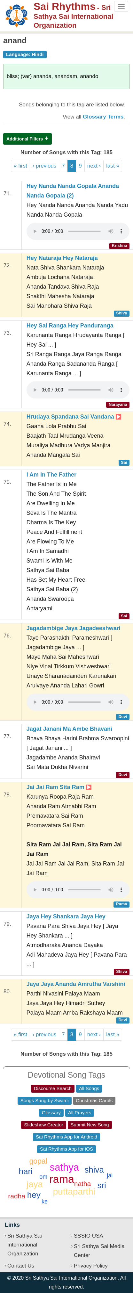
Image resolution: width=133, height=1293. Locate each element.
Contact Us (20, 1266)
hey (34, 1195)
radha (16, 1196)
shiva (94, 1169)
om (43, 1177)
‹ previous (45, 166)
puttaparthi (74, 1191)
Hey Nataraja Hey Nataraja (62, 258)
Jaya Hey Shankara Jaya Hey (66, 916)
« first (20, 166)
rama (62, 1179)
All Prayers (79, 1112)
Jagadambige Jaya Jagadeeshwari (74, 628)
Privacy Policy (91, 1266)
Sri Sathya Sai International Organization (24, 1245)
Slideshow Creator (43, 1124)
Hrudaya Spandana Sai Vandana (74, 416)
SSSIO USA (88, 1236)
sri (101, 1185)
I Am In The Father (51, 474)
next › (94, 166)
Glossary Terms (103, 117)
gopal (38, 1161)
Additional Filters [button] (24, 138)
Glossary (51, 1112)
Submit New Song (90, 1124)
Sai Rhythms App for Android (66, 1136)
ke (45, 1201)
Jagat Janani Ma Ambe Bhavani (69, 729)
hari (25, 1171)
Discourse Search (53, 1088)
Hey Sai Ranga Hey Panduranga (70, 325)
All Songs (89, 1088)
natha (82, 1183)
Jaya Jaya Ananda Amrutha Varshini (76, 984)
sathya (64, 1167)
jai (110, 1175)
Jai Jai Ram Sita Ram (59, 787)
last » (112, 166)
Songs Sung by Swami (44, 1100)
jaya (35, 1184)
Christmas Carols (94, 1100)
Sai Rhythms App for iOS (66, 1149)
